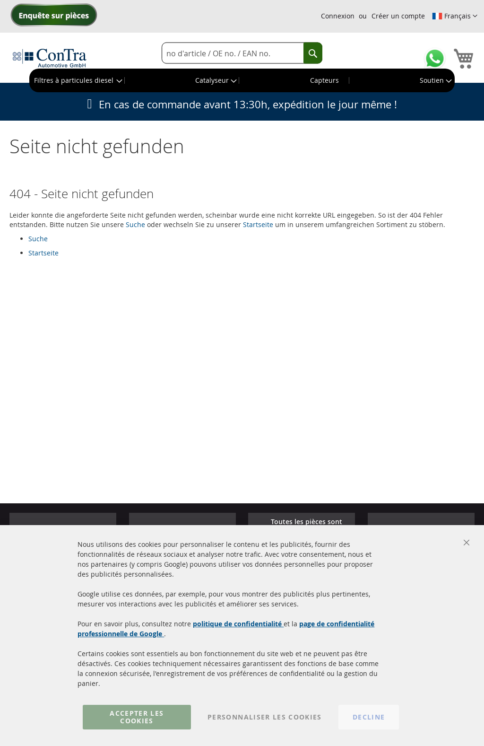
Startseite (258, 224)
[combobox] (242, 53)
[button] (454, 16)
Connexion (337, 15)
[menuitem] (77, 80)
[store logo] (49, 57)
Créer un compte (398, 15)
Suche (135, 224)
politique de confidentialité (238, 623)
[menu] (242, 80)
